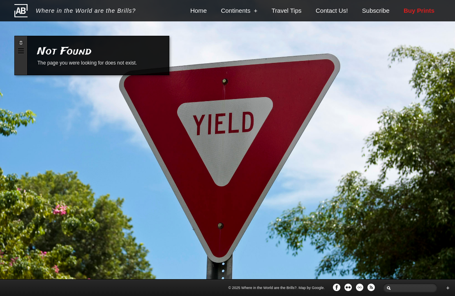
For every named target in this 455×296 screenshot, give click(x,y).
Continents (239, 10)
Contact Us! (332, 10)
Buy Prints (419, 10)
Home (198, 10)
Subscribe (376, 10)
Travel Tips (287, 10)
